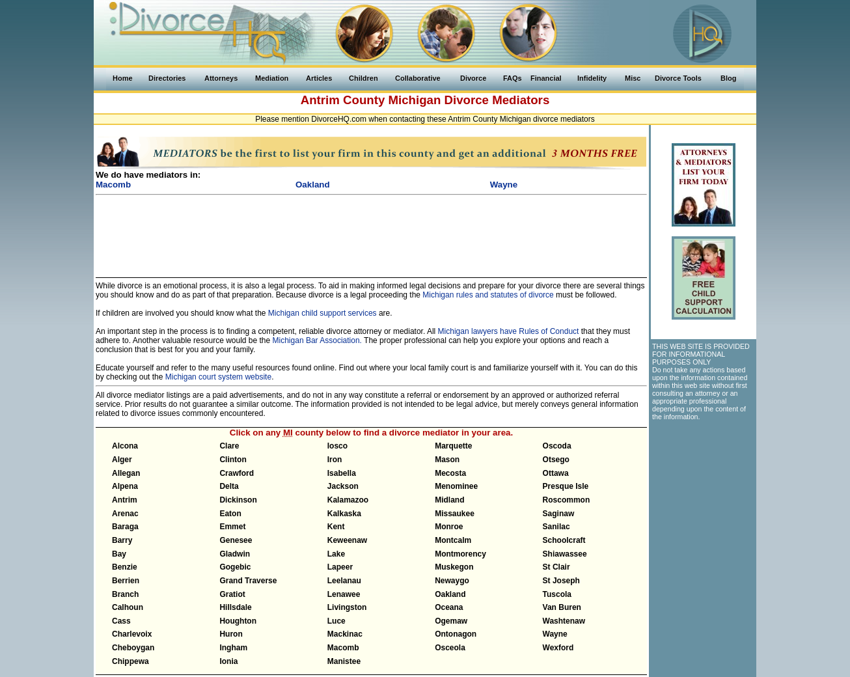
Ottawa (556, 473)
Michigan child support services (322, 313)
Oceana (449, 607)
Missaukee (454, 513)
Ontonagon (455, 634)
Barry (122, 540)
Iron (334, 459)
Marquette (453, 445)
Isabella (341, 473)
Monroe (449, 526)
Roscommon (566, 499)
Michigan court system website (218, 376)
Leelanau (344, 580)
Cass (121, 621)
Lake (336, 554)
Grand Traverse (248, 580)
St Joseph (561, 580)
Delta (228, 486)
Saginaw (559, 513)
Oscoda (557, 445)
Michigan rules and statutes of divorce (487, 294)
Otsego (556, 459)
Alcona (125, 445)
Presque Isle (566, 486)
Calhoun (127, 607)
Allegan (126, 473)
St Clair (556, 567)
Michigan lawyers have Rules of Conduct (508, 331)
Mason (447, 459)
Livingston (347, 607)
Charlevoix (132, 634)
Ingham (233, 647)
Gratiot (232, 594)
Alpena (125, 486)
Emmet (232, 526)
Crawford (236, 473)
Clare (229, 445)
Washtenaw (564, 621)
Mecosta (450, 473)
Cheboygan (133, 647)
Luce (336, 621)
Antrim (124, 499)
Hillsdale (235, 607)
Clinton (232, 459)
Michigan (414, 100)
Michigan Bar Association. (317, 340)
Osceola (450, 647)
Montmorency (460, 554)
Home (123, 78)
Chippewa (130, 661)
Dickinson (237, 499)
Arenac (125, 513)
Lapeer (340, 567)
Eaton (230, 513)
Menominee (456, 486)
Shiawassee (565, 554)
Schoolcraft (564, 540)
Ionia (228, 661)
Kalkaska (344, 513)
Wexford (558, 647)
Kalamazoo (347, 499)
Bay (119, 554)
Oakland (450, 594)
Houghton (237, 621)
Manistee (344, 661)
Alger (122, 459)
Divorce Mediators (497, 100)
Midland (449, 499)
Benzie (124, 567)
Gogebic (235, 567)
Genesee (235, 540)
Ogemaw (451, 621)
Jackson (343, 486)
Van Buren (562, 607)
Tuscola (557, 594)
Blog (728, 78)
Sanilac (556, 526)
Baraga (125, 526)
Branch (125, 594)
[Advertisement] (372, 230)
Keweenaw (347, 540)
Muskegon (454, 567)
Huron (230, 634)
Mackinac (345, 634)
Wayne (555, 634)
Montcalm (453, 540)
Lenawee (344, 594)
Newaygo (452, 580)
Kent (336, 526)
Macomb (343, 647)
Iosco (337, 445)
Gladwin (234, 554)
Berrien (125, 580)
